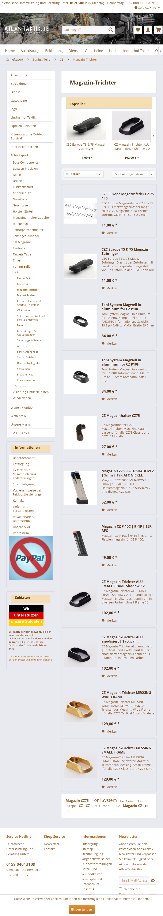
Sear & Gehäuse (26, 357)
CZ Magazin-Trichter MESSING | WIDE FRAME (128, 695)
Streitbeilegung (24, 484)
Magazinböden (26, 295)
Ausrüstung (19, 75)
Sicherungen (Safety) (29, 340)
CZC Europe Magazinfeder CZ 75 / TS (128, 196)
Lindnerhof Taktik (23, 117)
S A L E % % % (20, 433)
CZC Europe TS (103, 806)
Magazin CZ (133, 805)
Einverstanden (81, 909)
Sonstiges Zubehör (26, 236)
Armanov (20, 386)
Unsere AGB (21, 527)
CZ (16, 272)
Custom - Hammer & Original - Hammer (29, 302)
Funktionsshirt (23, 187)
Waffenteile (19, 416)
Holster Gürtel (23, 211)
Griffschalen (24, 284)
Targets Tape (22, 254)
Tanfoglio (19, 248)
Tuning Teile (21, 267)
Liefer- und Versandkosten (23, 509)
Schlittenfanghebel (28, 352)
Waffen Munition (22, 407)
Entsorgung (21, 464)
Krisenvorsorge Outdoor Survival (28, 136)
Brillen (17, 181)
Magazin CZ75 (78, 800)
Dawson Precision (25, 169)
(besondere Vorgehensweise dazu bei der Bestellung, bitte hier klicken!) (30, 658)
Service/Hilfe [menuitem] (145, 7)
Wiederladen (22, 398)
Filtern (73, 174)
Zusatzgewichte (26, 380)
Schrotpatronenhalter (28, 230)
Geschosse (20, 205)
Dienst (15, 92)
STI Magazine (22, 242)
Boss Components (25, 162)
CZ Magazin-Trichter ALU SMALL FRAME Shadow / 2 (132, 146)
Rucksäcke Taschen (24, 147)
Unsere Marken (22, 424)
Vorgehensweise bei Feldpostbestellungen (28, 492)
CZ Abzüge (23, 310)
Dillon (17, 175)
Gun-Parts (20, 199)
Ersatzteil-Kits (25, 374)
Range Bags (21, 224)
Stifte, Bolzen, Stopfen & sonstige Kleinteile (31, 317)
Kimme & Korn (25, 278)
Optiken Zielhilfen (23, 126)
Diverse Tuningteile (28, 363)
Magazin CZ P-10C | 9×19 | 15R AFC (127, 528)
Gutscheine (19, 100)
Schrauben (23, 369)
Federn (21, 325)
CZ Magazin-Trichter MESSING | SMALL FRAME (128, 750)
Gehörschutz (22, 193)
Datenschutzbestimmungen (138, 894)
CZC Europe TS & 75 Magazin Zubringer (86, 146)
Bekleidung (19, 84)
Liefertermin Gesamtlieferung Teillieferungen (25, 474)
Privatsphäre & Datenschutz (23, 519)
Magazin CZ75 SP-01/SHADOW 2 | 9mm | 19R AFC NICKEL (128, 473)
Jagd (14, 109)
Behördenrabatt (24, 458)
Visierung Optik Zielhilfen (31, 392)
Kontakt (18, 500)
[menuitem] (88, 30)
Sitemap (87, 849)
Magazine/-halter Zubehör (31, 218)
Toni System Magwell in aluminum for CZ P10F (121, 362)
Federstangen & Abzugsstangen (26, 332)
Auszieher (23, 346)
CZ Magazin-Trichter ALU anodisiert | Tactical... (122, 639)
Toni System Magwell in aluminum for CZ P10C (121, 307)
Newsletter (51, 844)
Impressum (21, 533)
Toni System (105, 800)
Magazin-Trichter (27, 289)
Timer (17, 260)
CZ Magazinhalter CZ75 (121, 416)
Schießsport (19, 155)
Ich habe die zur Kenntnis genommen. (138, 894)
